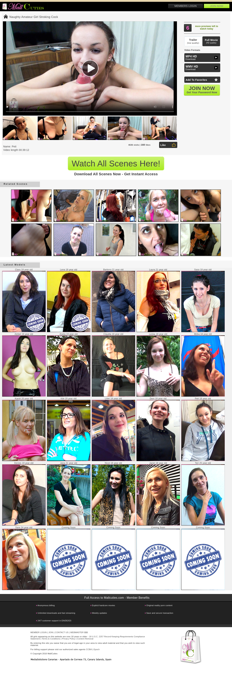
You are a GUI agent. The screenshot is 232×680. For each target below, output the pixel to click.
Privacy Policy (68, 639)
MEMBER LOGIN (38, 632)
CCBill (89, 649)
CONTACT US (62, 632)
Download (202, 57)
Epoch (97, 649)
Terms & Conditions (51, 639)
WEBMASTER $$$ (79, 632)
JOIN (51, 632)
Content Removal (85, 639)
